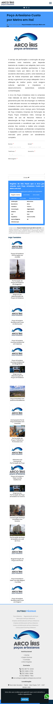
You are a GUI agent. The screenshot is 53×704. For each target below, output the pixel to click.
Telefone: (12, 151)
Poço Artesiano (17, 616)
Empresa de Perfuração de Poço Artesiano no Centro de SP (17, 495)
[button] (50, 3)
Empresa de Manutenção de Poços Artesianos (25, 621)
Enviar (26, 178)
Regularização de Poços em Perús (17, 559)
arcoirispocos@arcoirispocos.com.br (27, 678)
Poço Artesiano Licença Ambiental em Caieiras (17, 342)
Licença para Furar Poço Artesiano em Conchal (17, 421)
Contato (27, 660)
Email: (30, 144)
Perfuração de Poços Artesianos (25, 618)
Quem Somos (27, 657)
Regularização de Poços (31, 616)
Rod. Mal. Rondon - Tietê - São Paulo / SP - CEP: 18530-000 (27, 686)
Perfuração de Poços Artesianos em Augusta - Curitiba (17, 283)
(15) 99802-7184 (27, 676)
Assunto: (31, 151)
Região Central (15, 195)
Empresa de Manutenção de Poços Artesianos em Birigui (17, 376)
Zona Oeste (36, 195)
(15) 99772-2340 (27, 669)
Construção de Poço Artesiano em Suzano (17, 519)
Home (27, 655)
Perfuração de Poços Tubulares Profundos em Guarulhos (17, 440)
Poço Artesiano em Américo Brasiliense (17, 399)
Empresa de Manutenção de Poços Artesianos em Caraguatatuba (17, 297)
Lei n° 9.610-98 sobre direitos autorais (19, 233)
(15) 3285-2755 (27, 671)
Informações (27, 662)
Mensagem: (12, 159)
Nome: (11, 144)
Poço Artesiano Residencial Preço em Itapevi (17, 600)
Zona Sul (13, 198)
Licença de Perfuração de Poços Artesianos (25, 625)
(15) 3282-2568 (27, 673)
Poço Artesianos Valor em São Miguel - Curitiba (17, 580)
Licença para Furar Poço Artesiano (26, 627)
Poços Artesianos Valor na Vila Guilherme (17, 478)
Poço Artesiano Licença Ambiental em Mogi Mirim (17, 362)
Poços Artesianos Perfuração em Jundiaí (17, 255)
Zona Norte (26, 195)
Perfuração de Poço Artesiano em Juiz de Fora (17, 539)
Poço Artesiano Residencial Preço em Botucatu (17, 322)
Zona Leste (23, 198)
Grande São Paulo (34, 198)
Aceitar (25, 699)
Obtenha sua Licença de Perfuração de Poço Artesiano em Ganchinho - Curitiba (17, 464)
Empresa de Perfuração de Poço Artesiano (26, 623)
